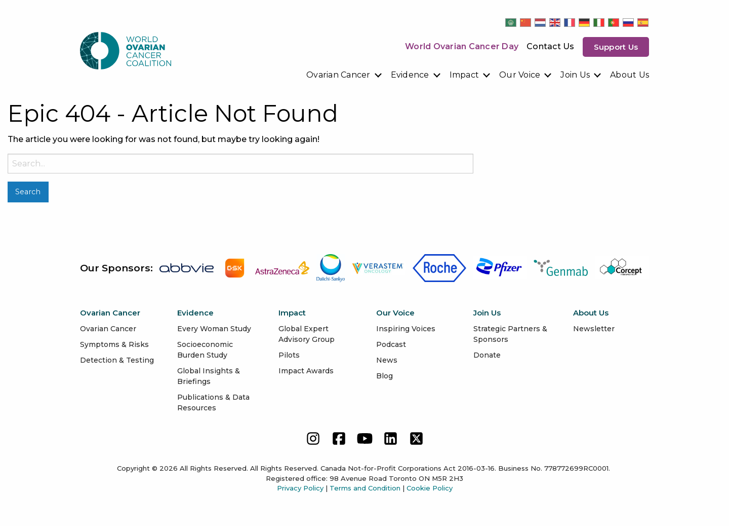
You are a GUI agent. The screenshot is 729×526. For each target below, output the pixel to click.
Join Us (575, 75)
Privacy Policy (300, 488)
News (386, 360)
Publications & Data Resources (213, 402)
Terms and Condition (365, 488)
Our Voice (519, 75)
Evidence (410, 75)
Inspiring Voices (405, 328)
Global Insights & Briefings (208, 376)
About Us (629, 75)
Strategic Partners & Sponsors (510, 334)
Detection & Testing (117, 360)
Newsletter (594, 328)
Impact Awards (306, 370)
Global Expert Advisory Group (306, 334)
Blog (384, 375)
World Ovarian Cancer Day (461, 46)
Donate (487, 355)
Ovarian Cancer (338, 75)
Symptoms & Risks (114, 344)
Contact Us (550, 46)
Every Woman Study (214, 328)
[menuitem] (344, 75)
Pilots (289, 355)
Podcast (391, 344)
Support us (616, 47)
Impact (464, 75)
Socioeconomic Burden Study (205, 350)
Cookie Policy (430, 488)
